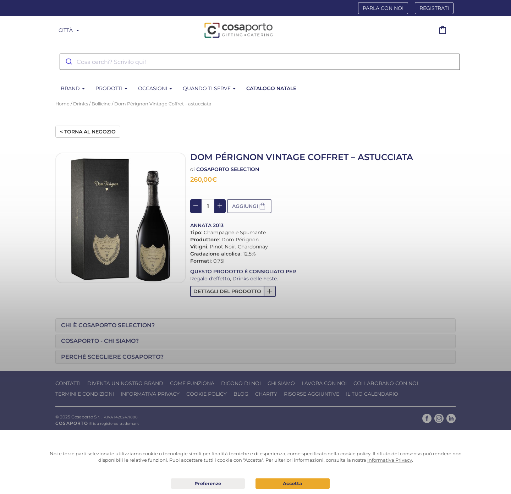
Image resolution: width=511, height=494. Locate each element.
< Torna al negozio (88, 131)
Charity (266, 394)
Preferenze (208, 483)
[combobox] (260, 62)
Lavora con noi (324, 383)
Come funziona (192, 383)
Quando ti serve (209, 88)
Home (62, 103)
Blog (240, 394)
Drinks (80, 103)
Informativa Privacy (150, 394)
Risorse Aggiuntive (311, 394)
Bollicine (101, 103)
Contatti (68, 383)
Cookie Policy (206, 394)
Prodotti (111, 88)
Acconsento (293, 483)
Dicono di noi (241, 383)
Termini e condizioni (84, 394)
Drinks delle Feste (254, 278)
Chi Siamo (281, 383)
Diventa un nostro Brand (125, 383)
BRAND (73, 88)
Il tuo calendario (372, 394)
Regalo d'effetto (210, 278)
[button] (233, 291)
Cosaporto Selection (227, 169)
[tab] (255, 325)
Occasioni (155, 88)
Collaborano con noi (385, 383)
